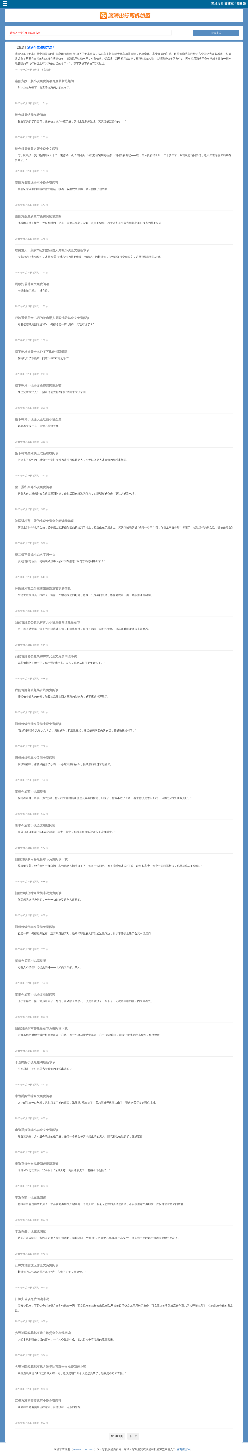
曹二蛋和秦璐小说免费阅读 (33, 487)
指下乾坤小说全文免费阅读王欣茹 (38, 385)
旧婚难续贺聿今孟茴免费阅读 (35, 757)
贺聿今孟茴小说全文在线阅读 (35, 825)
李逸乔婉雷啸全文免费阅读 (33, 1096)
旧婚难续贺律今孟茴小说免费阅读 (38, 724)
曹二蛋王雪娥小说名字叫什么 (35, 554)
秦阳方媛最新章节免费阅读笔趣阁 (38, 216)
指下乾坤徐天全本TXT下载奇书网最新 (41, 351)
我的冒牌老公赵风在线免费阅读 (36, 690)
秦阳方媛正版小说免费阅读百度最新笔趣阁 (44, 81)
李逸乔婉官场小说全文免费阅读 (36, 1130)
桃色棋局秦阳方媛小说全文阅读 (36, 148)
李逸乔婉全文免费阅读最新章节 (36, 1163)
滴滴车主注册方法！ (41, 47)
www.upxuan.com (83, 1449)
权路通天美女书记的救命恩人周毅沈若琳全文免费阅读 (52, 318)
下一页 (133, 1436)
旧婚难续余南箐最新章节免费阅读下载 (41, 859)
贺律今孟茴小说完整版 (30, 791)
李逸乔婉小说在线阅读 (30, 1231)
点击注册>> (183, 1449)
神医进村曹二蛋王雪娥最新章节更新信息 (43, 588)
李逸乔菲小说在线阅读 (30, 1197)
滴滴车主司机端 (235, 3)
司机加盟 (217, 3)
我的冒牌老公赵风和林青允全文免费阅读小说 (46, 656)
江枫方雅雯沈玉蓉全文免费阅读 (36, 1265)
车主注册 (46, 69)
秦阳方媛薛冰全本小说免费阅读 (36, 182)
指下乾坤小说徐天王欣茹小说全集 (38, 419)
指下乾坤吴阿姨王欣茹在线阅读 (36, 453)
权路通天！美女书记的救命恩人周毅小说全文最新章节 (52, 250)
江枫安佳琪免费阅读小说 (32, 1299)
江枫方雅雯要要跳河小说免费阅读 (38, 1400)
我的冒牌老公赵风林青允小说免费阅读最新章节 (47, 622)
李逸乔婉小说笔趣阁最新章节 (35, 1062)
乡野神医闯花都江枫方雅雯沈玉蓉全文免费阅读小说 (50, 1366)
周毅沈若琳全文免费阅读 (32, 284)
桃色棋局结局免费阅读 (30, 115)
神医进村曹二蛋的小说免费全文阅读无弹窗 (44, 521)
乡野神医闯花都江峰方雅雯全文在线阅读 (43, 1333)
